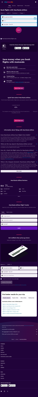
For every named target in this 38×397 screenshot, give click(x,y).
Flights (13, 339)
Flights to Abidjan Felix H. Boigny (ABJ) (10, 311)
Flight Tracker (30, 152)
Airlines (17, 339)
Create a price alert (19, 82)
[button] (2, 2)
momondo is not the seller (19, 329)
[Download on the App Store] (25, 48)
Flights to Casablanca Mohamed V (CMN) (10, 309)
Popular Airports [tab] (6, 297)
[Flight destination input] (20, 21)
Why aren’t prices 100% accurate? (19, 334)
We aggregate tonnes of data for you (19, 332)
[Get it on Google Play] (17, 48)
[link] (19, 88)
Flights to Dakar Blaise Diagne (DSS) (9, 304)
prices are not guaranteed (29, 325)
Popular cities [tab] (15, 297)
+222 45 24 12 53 (26, 157)
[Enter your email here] (20, 275)
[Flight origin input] (20, 17)
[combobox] (3, 13)
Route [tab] (3, 212)
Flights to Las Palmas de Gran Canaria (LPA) (11, 306)
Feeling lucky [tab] (31, 297)
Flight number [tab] (9, 212)
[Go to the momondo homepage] (8, 2)
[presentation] (25, 48)
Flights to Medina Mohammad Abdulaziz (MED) (12, 313)
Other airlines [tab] (23, 297)
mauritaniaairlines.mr (9, 159)
